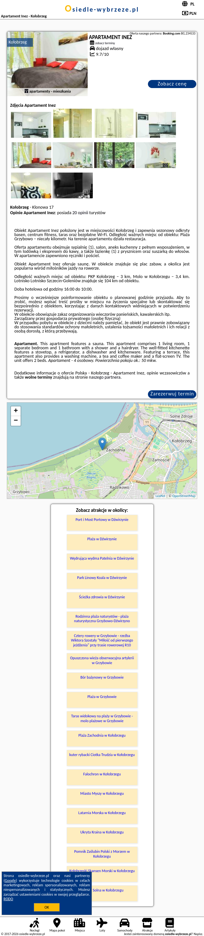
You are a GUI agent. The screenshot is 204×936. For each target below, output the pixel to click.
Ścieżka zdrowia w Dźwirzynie (102, 597)
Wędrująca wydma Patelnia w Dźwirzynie (102, 558)
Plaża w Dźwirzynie (102, 539)
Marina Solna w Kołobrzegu (102, 890)
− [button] (16, 421)
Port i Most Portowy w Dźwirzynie (102, 519)
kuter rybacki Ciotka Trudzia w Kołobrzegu (102, 754)
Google (10, 880)
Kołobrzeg (18, 42)
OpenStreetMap (184, 496)
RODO (8, 899)
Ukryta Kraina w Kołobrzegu (101, 832)
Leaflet (160, 496)
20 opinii (80, 212)
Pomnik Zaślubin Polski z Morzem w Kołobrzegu (102, 853)
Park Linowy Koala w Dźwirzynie (102, 577)
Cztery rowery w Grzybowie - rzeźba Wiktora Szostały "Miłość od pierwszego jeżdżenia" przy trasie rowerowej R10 (102, 640)
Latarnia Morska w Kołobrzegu (102, 813)
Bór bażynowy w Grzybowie (101, 677)
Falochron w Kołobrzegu (102, 774)
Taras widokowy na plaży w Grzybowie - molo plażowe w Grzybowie (102, 718)
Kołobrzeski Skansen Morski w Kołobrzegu (102, 871)
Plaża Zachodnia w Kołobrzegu (101, 735)
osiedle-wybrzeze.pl (102, 9)
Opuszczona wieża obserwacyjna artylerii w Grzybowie (102, 660)
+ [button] (16, 411)
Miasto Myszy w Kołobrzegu (102, 793)
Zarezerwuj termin (172, 394)
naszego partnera (105, 377)
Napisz (198, 934)
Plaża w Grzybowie (102, 696)
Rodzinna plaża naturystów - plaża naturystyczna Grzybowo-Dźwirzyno (102, 618)
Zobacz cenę (172, 84)
